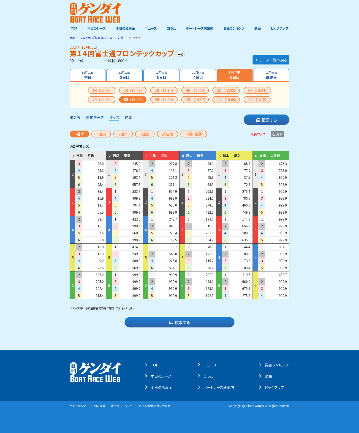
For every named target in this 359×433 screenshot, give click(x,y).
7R (101, 99)
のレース (96, 37)
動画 (258, 28)
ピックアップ (280, 28)
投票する (266, 120)
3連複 (101, 134)
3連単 (79, 134)
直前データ (95, 117)
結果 (128, 117)
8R (133, 99)
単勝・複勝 (193, 134)
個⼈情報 (99, 406)
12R (257, 99)
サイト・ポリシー (79, 406)
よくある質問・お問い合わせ (154, 406)
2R (133, 90)
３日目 (161, 75)
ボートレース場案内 (200, 28)
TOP (73, 28)
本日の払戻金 (125, 28)
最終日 (271, 75)
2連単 (123, 134)
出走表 (75, 117)
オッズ (114, 117)
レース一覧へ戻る (271, 58)
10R (195, 99)
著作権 (115, 406)
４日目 (198, 75)
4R (195, 90)
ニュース (151, 28)
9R (164, 99)
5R (226, 90)
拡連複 (167, 134)
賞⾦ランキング (277, 364)
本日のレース (96, 28)
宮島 (120, 37)
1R (101, 90)
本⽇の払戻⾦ (163, 387)
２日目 (124, 75)
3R (164, 90)
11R (226, 99)
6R (257, 90)
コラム (171, 28)
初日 (87, 75)
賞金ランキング (234, 28)
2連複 (145, 134)
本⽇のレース (162, 376)
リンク (128, 406)
